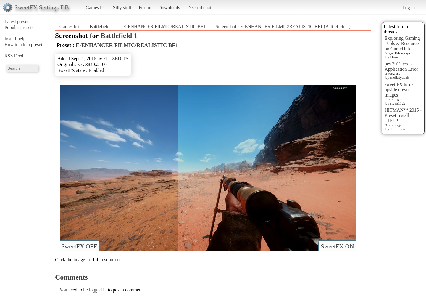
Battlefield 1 (101, 26)
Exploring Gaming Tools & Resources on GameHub (403, 43)
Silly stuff (122, 7)
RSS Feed (13, 55)
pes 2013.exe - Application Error (401, 66)
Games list (96, 7)
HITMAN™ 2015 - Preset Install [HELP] (403, 115)
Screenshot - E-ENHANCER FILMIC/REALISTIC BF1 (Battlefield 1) (283, 26)
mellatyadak (399, 77)
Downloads (169, 7)
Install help (15, 38)
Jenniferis (397, 129)
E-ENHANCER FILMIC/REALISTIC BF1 (165, 26)
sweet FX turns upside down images (399, 89)
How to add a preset (23, 44)
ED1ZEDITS (115, 58)
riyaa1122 (398, 103)
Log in (408, 7)
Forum (145, 7)
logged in (98, 289)
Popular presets (18, 27)
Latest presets (17, 21)
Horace (395, 57)
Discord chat (199, 7)
